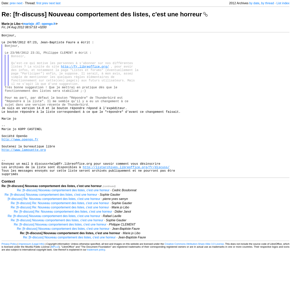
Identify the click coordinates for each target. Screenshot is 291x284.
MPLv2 (55, 278)
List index (282, 3)
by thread (267, 3)
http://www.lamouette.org (24, 176)
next (19, 3)
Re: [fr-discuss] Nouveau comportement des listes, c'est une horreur (105, 14)
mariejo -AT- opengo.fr (39, 23)
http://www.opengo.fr (20, 163)
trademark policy (96, 281)
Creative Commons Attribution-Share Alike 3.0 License (194, 275)
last (58, 3)
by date (254, 3)
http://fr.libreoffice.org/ (85, 74)
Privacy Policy (9, 275)
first (38, 3)
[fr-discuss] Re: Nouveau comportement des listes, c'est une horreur (54, 230)
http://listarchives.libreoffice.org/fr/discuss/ (126, 197)
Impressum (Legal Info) (31, 275)
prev (13, 3)
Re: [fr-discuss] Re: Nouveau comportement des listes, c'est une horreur (60, 234)
